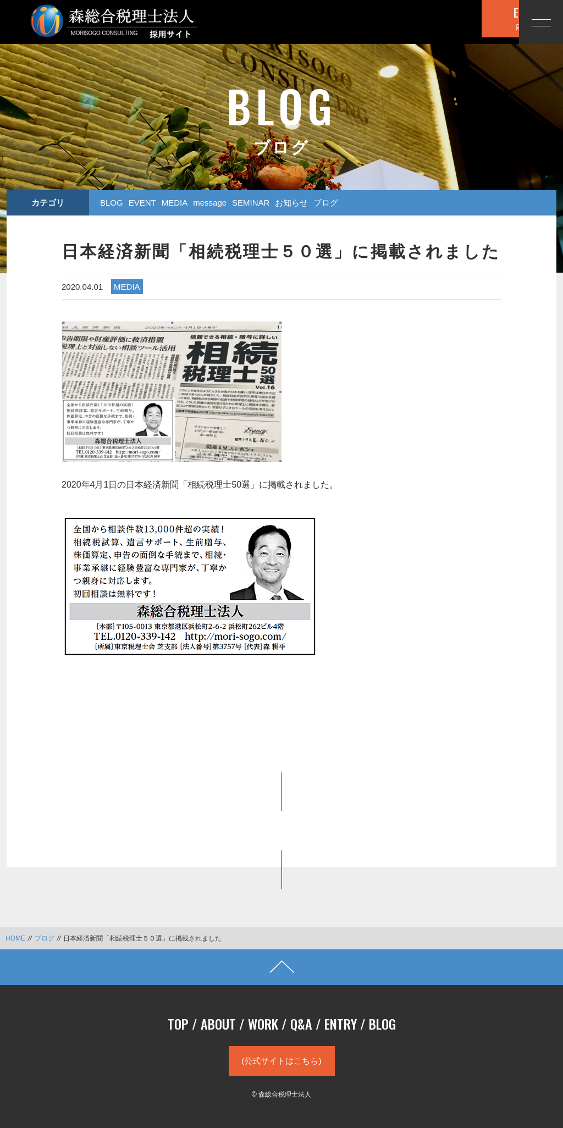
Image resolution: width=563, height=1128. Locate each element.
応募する (450, 21)
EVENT (142, 202)
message (210, 202)
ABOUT (218, 1023)
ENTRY (340, 1023)
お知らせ (291, 202)
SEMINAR (250, 202)
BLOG (111, 202)
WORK (263, 1023)
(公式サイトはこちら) (282, 1060)
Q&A (301, 1023)
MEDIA (175, 202)
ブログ (325, 202)
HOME (15, 938)
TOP (178, 1023)
